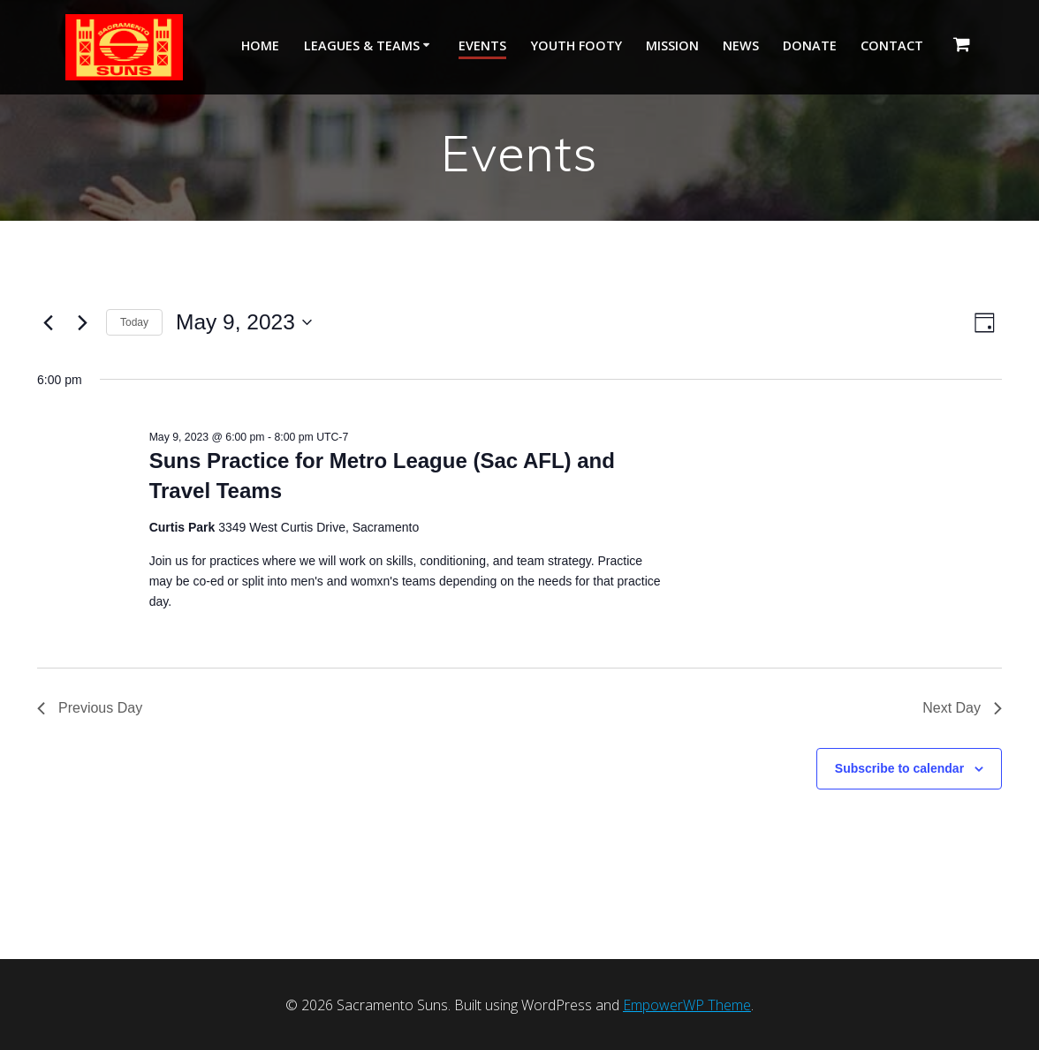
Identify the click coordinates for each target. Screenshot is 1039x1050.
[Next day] (82, 322)
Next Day (962, 707)
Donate (810, 45)
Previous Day (89, 707)
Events (482, 45)
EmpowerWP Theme (687, 1005)
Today (134, 322)
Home (260, 45)
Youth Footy (576, 45)
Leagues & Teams (362, 45)
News (741, 45)
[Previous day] (47, 322)
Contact (892, 45)
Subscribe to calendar (899, 768)
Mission (672, 45)
